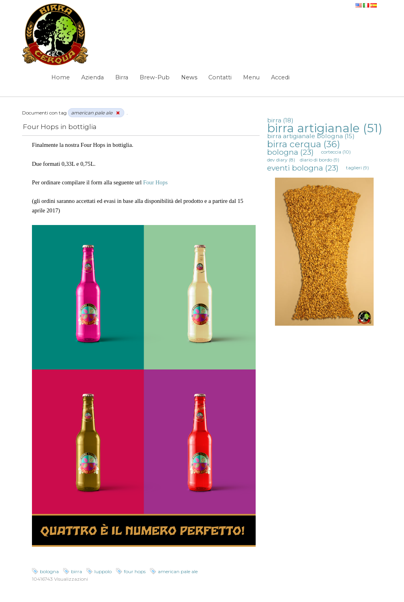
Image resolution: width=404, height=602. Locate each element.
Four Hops (155, 182)
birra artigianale (324, 128)
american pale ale (178, 571)
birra (76, 571)
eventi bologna (303, 168)
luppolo (103, 571)
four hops (135, 571)
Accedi (280, 77)
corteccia (336, 152)
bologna (49, 571)
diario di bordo (319, 160)
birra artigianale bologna (311, 136)
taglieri (357, 168)
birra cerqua (303, 144)
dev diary (281, 160)
